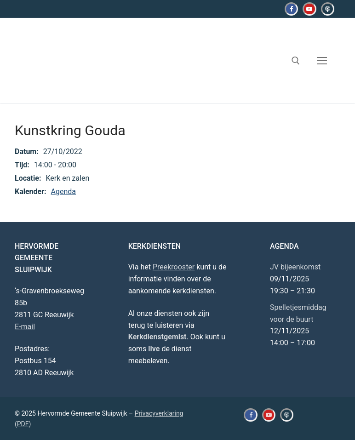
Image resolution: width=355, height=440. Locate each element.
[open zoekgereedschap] (296, 61)
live (154, 348)
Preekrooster (174, 267)
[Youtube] (309, 9)
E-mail (25, 326)
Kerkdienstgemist (157, 336)
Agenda (63, 191)
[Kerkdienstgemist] (327, 9)
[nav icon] (322, 60)
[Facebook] (291, 9)
